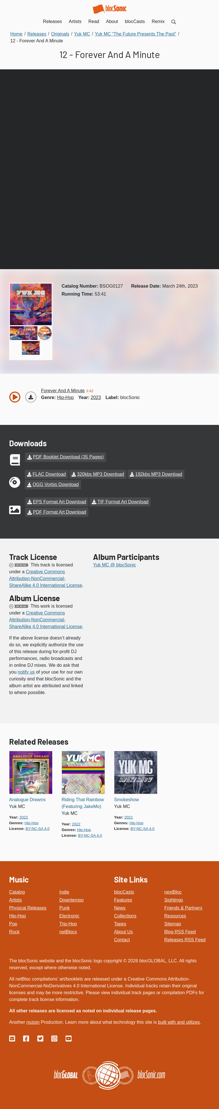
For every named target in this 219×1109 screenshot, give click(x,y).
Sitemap (172, 923)
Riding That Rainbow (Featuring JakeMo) (83, 802)
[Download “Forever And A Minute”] (30, 397)
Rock (14, 931)
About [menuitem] (112, 21)
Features (123, 899)
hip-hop (65, 397)
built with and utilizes (179, 1021)
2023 (96, 397)
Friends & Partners (183, 907)
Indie (64, 891)
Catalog (17, 891)
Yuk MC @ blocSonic (114, 564)
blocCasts (124, 891)
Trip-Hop (68, 923)
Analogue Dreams (27, 798)
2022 (23, 816)
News (119, 907)
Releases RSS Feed (185, 939)
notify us (26, 671)
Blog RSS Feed (180, 931)
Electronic (69, 915)
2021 (128, 816)
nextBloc (173, 891)
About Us (123, 931)
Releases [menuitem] (52, 21)
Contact (122, 939)
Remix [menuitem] (158, 21)
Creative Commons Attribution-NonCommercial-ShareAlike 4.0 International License (45, 577)
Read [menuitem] (93, 21)
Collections (125, 915)
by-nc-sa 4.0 (38, 828)
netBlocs (68, 931)
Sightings (173, 899)
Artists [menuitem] (75, 21)
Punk (64, 907)
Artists (15, 899)
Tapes (120, 923)
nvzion (32, 1021)
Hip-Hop (17, 915)
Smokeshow (126, 798)
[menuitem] (173, 21)
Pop (13, 923)
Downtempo (71, 899)
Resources (175, 915)
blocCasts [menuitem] (135, 21)
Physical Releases (27, 907)
